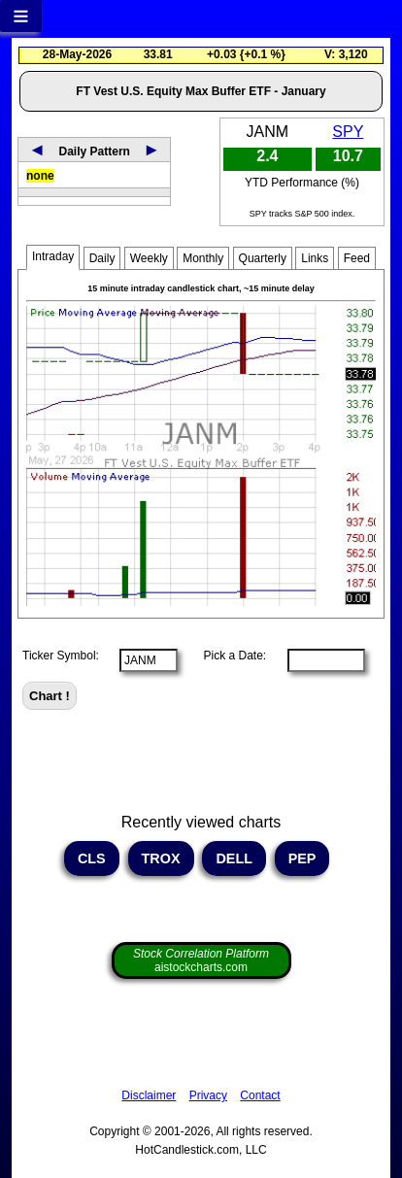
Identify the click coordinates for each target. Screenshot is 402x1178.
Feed (357, 258)
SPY (347, 131)
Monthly (203, 258)
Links (314, 258)
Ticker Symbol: (60, 655)
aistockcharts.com (201, 960)
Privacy (208, 1095)
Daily (102, 258)
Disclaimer (148, 1095)
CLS (92, 858)
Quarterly (262, 258)
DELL (233, 858)
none (40, 176)
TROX (161, 858)
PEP (302, 858)
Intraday (53, 256)
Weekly (149, 258)
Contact (260, 1095)
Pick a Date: (228, 655)
